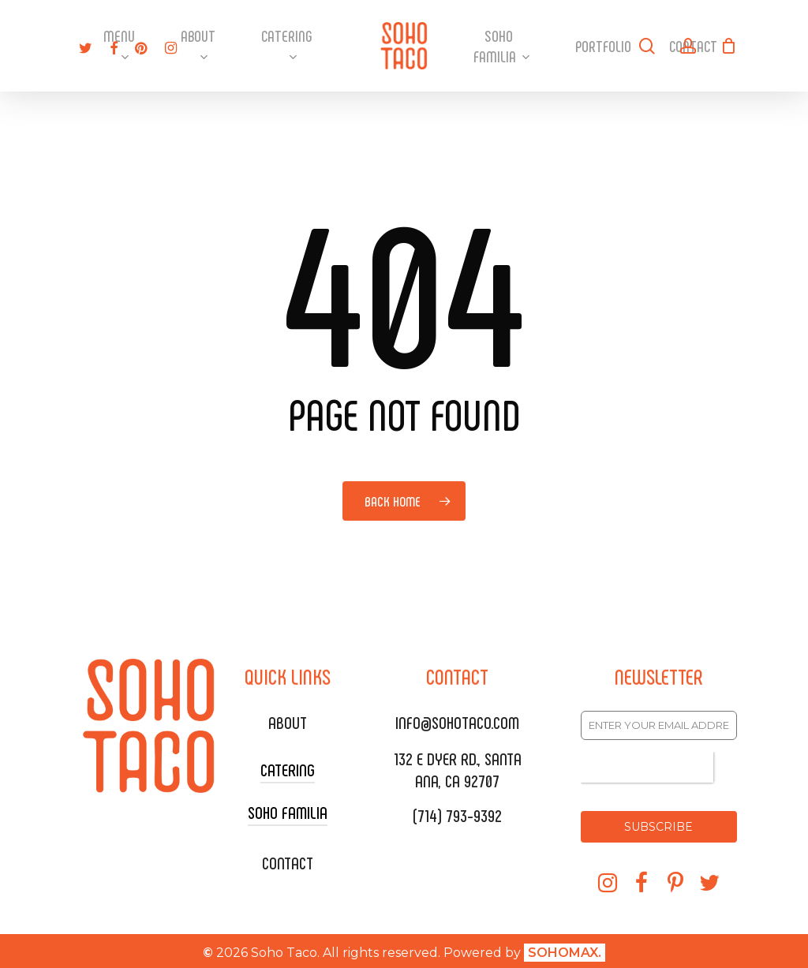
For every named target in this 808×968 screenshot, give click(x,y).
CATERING (287, 769)
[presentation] (647, 767)
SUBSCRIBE (658, 827)
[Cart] (728, 45)
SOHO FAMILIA (287, 812)
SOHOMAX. (564, 948)
